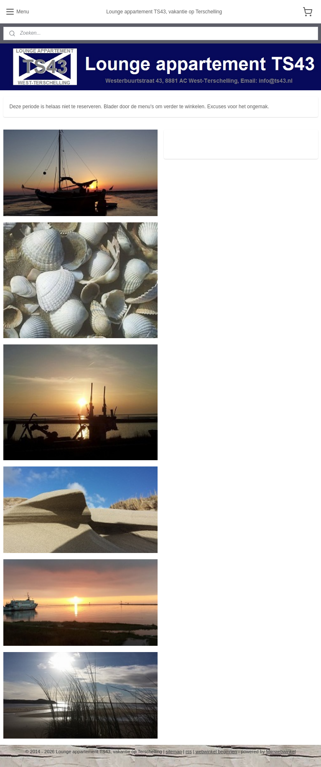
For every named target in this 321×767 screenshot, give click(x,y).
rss (189, 751)
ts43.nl (182, 140)
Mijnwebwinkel (281, 751)
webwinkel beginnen (216, 751)
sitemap (174, 751)
